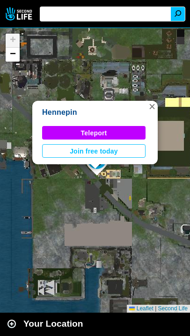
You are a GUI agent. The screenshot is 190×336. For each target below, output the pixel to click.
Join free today (94, 151)
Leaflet (141, 308)
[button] (152, 106)
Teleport (94, 133)
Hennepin (59, 112)
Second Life (20, 14)
